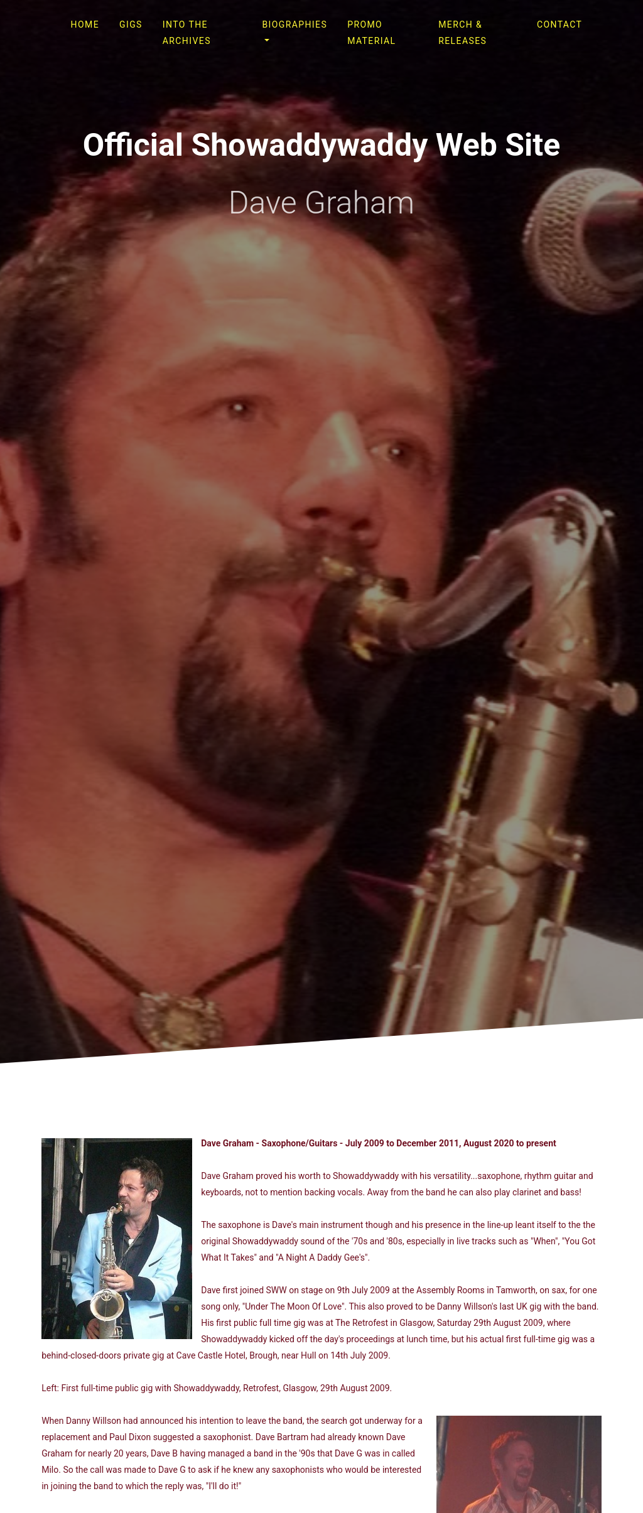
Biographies (294, 24)
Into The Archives (187, 32)
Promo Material (371, 32)
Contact (559, 24)
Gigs (131, 24)
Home (85, 24)
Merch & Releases (462, 32)
